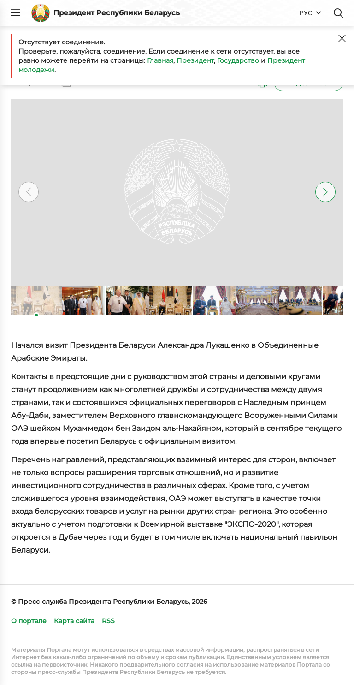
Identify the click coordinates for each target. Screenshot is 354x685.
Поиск (338, 13)
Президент (195, 60)
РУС (306, 13)
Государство (238, 60)
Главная (160, 60)
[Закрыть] (342, 38)
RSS (108, 621)
